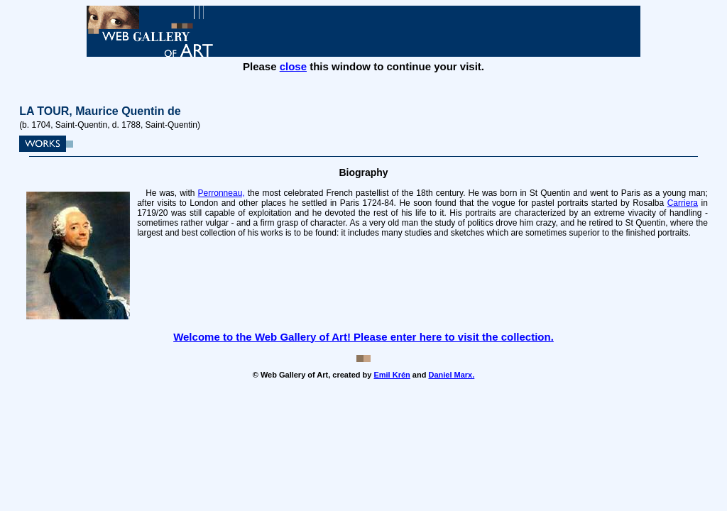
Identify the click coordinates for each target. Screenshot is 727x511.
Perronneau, (221, 193)
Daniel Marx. (451, 374)
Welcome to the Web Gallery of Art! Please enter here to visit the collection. (363, 337)
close (293, 66)
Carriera (682, 203)
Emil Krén (391, 374)
